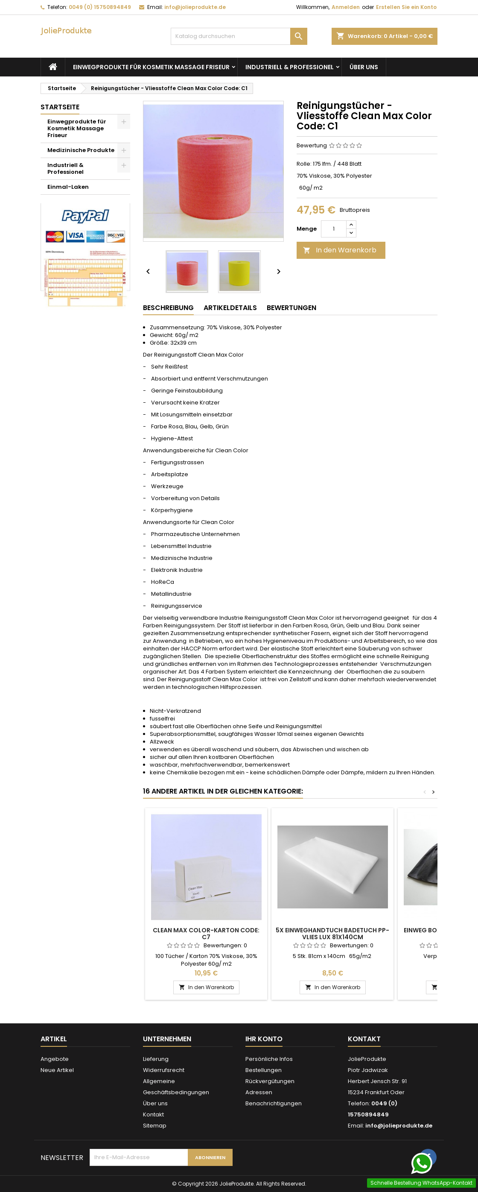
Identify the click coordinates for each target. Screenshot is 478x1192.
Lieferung (156, 1059)
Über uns (364, 67)
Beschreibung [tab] (168, 308)
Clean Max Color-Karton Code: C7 (206, 933)
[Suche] (239, 36)
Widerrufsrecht (163, 1070)
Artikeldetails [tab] (230, 308)
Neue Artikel (57, 1070)
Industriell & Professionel (289, 67)
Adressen (258, 1092)
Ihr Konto (264, 1039)
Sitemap (154, 1126)
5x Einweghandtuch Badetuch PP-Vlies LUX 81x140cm (332, 933)
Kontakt (153, 1114)
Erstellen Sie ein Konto (406, 7)
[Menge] (334, 228)
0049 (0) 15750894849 (100, 7)
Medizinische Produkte (80, 150)
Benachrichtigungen (273, 1103)
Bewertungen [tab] (291, 308)
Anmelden (346, 7)
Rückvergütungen (269, 1081)
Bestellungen (263, 1070)
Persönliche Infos (269, 1059)
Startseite (60, 107)
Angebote (55, 1059)
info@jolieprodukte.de (195, 7)
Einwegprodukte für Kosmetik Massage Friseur (151, 67)
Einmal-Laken (68, 187)
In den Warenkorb (339, 250)
